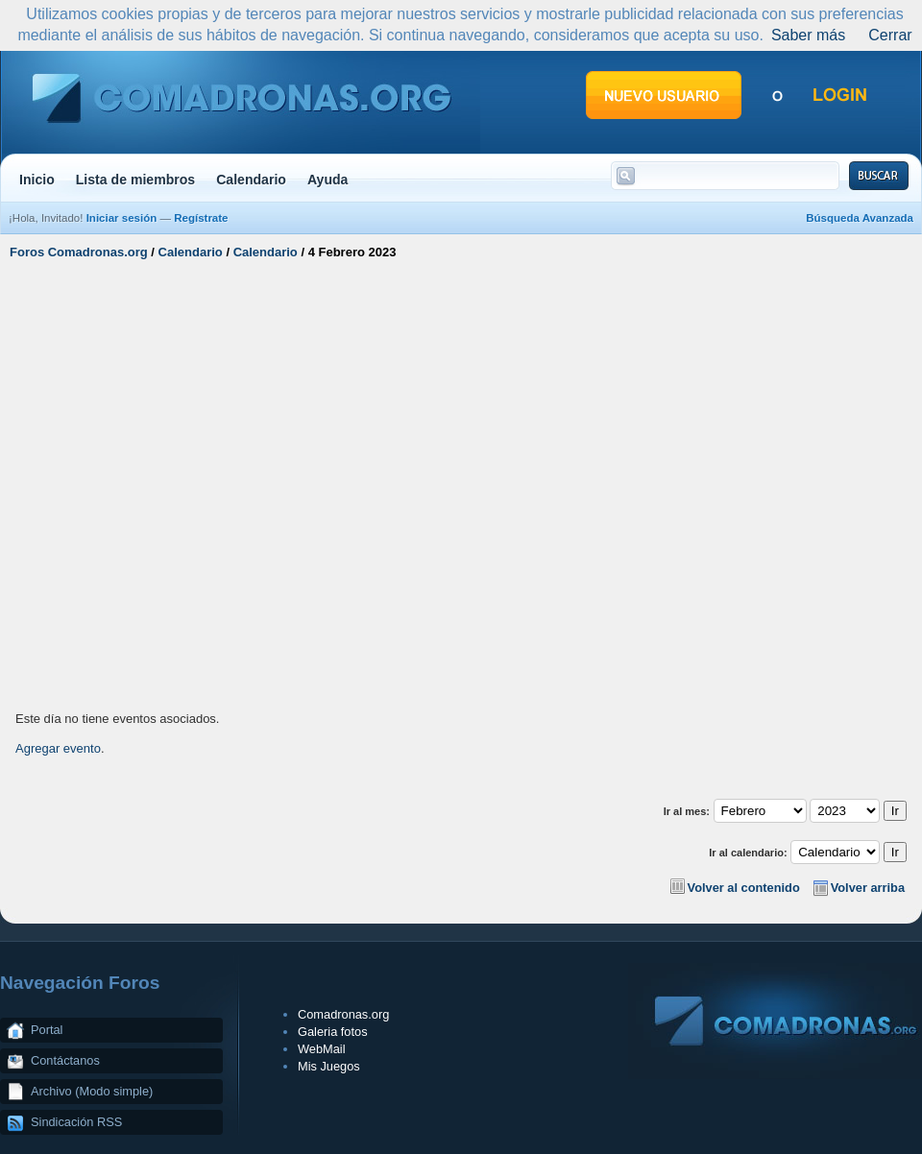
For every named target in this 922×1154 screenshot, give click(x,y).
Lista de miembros (135, 179)
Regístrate (201, 218)
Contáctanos (65, 1060)
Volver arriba (868, 887)
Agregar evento (58, 748)
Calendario (251, 179)
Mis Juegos (329, 1066)
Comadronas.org (343, 1014)
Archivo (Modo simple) (92, 1091)
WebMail (322, 1049)
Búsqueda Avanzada (859, 218)
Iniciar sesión (122, 218)
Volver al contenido (744, 887)
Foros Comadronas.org (79, 252)
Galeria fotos (333, 1031)
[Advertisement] (187, 483)
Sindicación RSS (76, 1122)
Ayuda (328, 179)
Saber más (808, 35)
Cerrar (889, 35)
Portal (46, 1029)
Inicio (37, 179)
